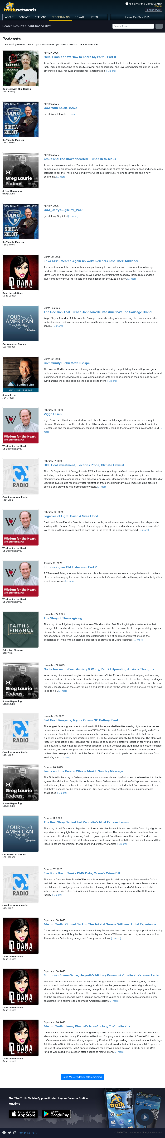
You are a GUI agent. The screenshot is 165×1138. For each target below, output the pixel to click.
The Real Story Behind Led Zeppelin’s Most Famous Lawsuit (87, 822)
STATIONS (40, 17)
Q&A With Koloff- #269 (60, 108)
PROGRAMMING (61, 17)
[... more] (111, 70)
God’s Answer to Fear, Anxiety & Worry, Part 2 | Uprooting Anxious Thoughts (99, 669)
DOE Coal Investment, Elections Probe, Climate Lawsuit (84, 465)
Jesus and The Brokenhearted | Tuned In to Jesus (80, 159)
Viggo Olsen (53, 414)
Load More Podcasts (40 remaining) (82, 1077)
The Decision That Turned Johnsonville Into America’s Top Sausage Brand (98, 312)
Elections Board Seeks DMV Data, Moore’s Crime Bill (82, 873)
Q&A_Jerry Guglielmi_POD (63, 210)
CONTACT (24, 17)
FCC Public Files (28, 1133)
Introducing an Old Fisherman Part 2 (70, 567)
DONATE (80, 17)
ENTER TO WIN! (153, 10)
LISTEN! (94, 17)
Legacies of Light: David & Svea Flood (71, 516)
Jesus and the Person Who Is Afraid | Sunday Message (83, 771)
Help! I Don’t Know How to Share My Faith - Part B (80, 57)
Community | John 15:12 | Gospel (67, 363)
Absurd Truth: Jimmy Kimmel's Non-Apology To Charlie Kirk (87, 1026)
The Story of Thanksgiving (63, 618)
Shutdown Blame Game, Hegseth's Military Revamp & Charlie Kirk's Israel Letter (102, 975)
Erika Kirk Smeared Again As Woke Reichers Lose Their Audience (91, 261)
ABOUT (9, 17)
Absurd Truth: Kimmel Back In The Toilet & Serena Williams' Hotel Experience (100, 924)
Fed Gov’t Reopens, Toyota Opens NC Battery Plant (81, 720)
